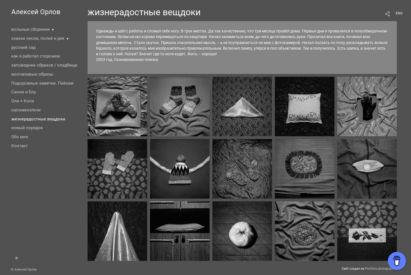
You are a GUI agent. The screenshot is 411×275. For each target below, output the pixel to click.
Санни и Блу (23, 91)
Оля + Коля (22, 101)
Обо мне (19, 136)
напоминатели (26, 110)
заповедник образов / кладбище (44, 65)
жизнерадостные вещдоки (38, 119)
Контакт (19, 145)
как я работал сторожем (35, 56)
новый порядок (27, 127)
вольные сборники (30, 29)
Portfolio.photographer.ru (382, 268)
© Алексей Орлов (23, 269)
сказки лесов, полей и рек (37, 38)
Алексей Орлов (35, 12)
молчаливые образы (32, 74)
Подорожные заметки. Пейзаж (42, 83)
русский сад (23, 47)
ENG (399, 13)
